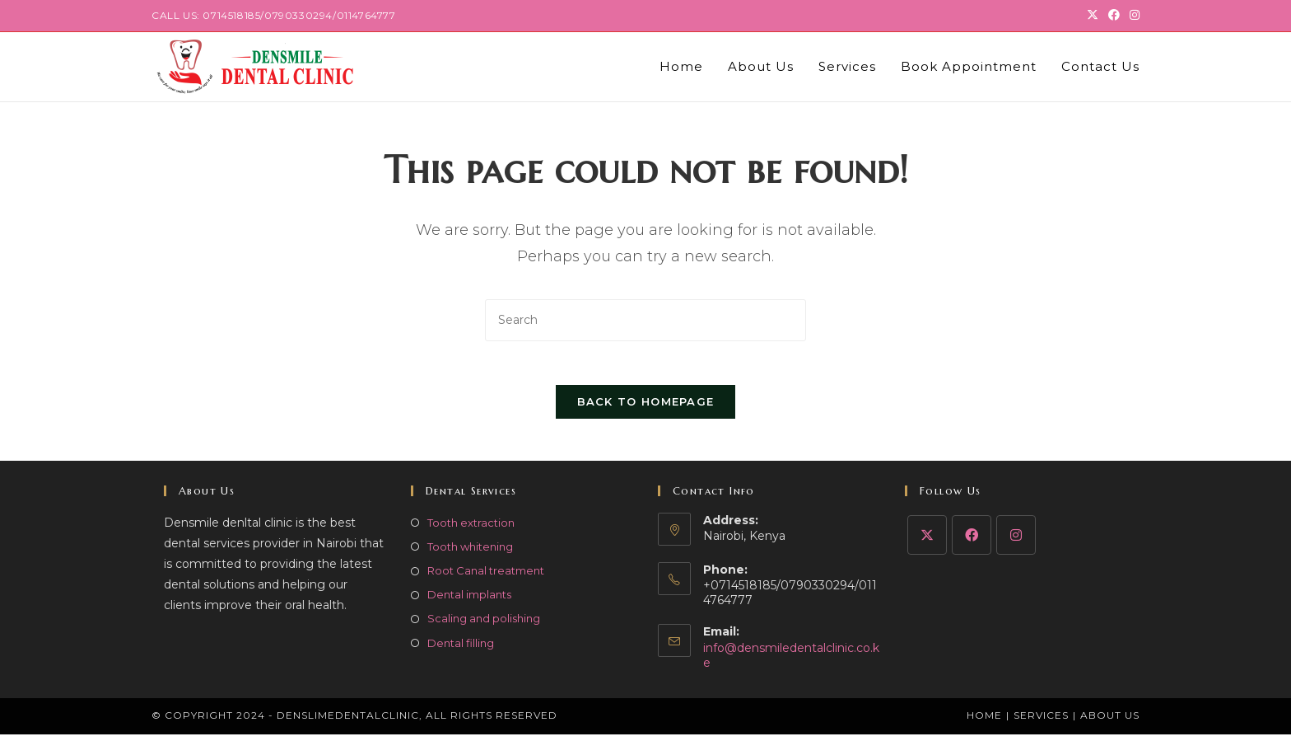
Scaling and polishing (483, 625)
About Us (1110, 721)
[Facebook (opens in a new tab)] (1114, 15)
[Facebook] (971, 541)
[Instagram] (1016, 541)
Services (1041, 721)
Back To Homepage (646, 408)
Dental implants (469, 601)
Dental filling (460, 649)
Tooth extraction (471, 529)
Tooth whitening (470, 553)
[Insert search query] (645, 320)
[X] (927, 541)
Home (984, 721)
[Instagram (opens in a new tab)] (1132, 15)
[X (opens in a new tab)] (1092, 15)
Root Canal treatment (485, 577)
